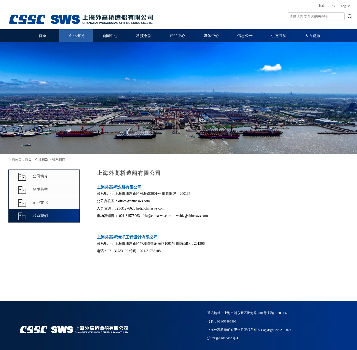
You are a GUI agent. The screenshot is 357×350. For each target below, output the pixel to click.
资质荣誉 (49, 190)
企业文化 (49, 203)
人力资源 (312, 36)
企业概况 (76, 36)
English (324, 6)
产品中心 (177, 36)
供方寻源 (278, 36)
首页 (42, 36)
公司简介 (49, 176)
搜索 (328, 16)
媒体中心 (211, 36)
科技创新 (144, 36)
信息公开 (245, 36)
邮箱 (300, 6)
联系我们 (76, 159)
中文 (311, 6)
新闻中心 (110, 36)
